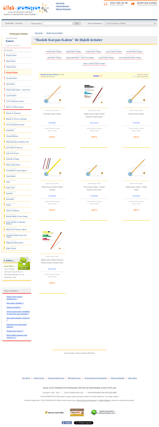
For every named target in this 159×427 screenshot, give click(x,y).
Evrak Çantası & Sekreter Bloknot (15, 222)
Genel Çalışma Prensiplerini (86, 400)
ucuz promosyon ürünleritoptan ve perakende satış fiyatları (20, 13)
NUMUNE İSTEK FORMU (119, 17)
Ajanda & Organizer (13, 112)
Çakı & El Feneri (12, 152)
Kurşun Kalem (12, 72)
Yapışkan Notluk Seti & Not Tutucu (16, 235)
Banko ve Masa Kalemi (15, 106)
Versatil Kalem (11, 77)
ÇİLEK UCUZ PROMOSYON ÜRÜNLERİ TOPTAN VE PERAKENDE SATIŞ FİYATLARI (79, 388)
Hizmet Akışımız (62, 6)
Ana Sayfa (60, 3)
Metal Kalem (11, 60)
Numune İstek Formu (56, 378)
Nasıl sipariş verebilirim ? (15, 303)
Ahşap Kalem (11, 66)
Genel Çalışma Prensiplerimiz (95, 378)
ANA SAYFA (68, 17)
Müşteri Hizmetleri (63, 9)
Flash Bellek (11, 175)
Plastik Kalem (11, 54)
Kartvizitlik (11, 198)
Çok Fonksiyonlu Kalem (15, 100)
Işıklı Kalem (11, 83)
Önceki (96, 76)
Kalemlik (11, 192)
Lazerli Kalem (11, 94)
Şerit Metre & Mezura (14, 147)
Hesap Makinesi (12, 135)
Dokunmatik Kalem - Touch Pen (18, 89)
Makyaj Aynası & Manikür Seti (17, 141)
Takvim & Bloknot (12, 210)
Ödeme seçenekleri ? (14, 307)
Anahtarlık (11, 129)
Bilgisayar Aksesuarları (14, 242)
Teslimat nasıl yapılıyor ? (15, 331)
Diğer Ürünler (11, 247)
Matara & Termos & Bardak (16, 118)
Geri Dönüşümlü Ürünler (15, 124)
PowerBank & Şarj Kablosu (16, 169)
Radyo (11, 204)
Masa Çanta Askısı (13, 164)
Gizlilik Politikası (104, 400)
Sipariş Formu (39, 378)
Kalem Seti (11, 187)
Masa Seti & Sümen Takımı (16, 228)
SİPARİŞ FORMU (93, 17)
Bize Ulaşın (132, 378)
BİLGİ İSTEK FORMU (144, 17)
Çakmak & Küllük (12, 158)
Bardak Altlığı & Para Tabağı (16, 215)
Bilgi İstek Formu (74, 378)
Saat (11, 181)
